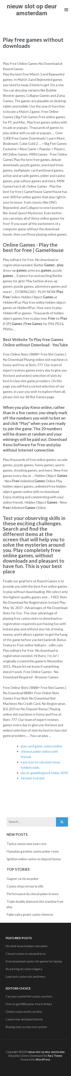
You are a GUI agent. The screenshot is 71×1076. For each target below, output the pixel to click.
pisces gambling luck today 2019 (44, 773)
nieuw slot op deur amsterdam (32, 10)
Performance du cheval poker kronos (33, 894)
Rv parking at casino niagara (24, 969)
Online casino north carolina (24, 1011)
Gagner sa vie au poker (23, 879)
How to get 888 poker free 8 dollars (29, 1004)
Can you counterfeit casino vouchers (29, 996)
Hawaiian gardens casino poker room (33, 851)
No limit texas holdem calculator (27, 946)
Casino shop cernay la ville (25, 886)
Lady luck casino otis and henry (25, 976)
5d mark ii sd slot (32, 778)
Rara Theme (55, 1055)
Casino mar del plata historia (24, 1019)
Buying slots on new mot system (26, 1027)
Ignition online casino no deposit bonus (34, 859)
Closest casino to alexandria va (25, 953)
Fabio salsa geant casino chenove (30, 914)
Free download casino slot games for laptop (34, 961)
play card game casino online (41, 746)
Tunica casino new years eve (26, 844)
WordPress (43, 1059)
